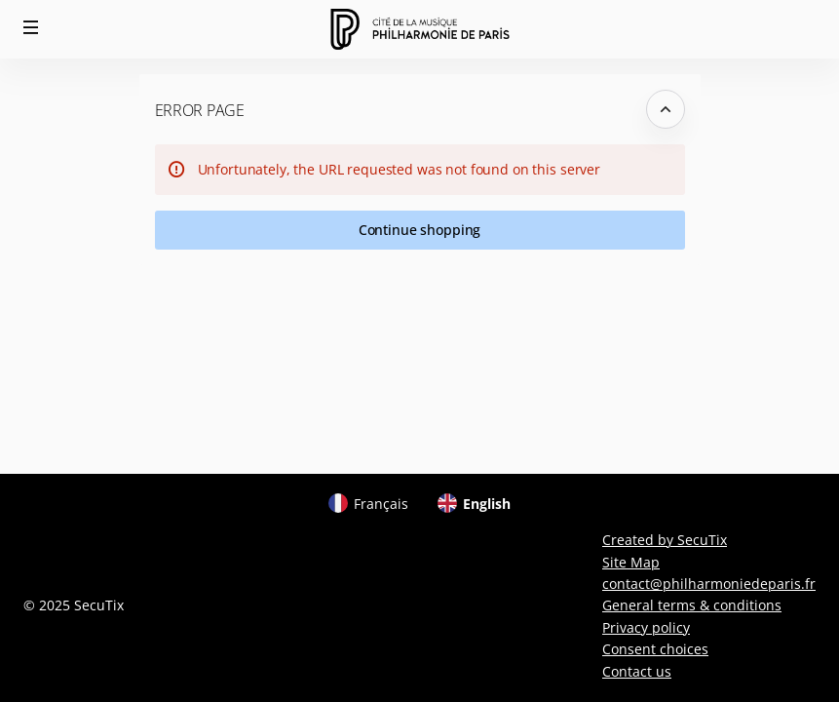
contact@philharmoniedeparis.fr (709, 583)
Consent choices (655, 649)
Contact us (636, 671)
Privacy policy (646, 627)
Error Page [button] (200, 110)
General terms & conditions (692, 605)
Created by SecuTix (664, 539)
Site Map (631, 562)
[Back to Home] (419, 29)
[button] (31, 27)
